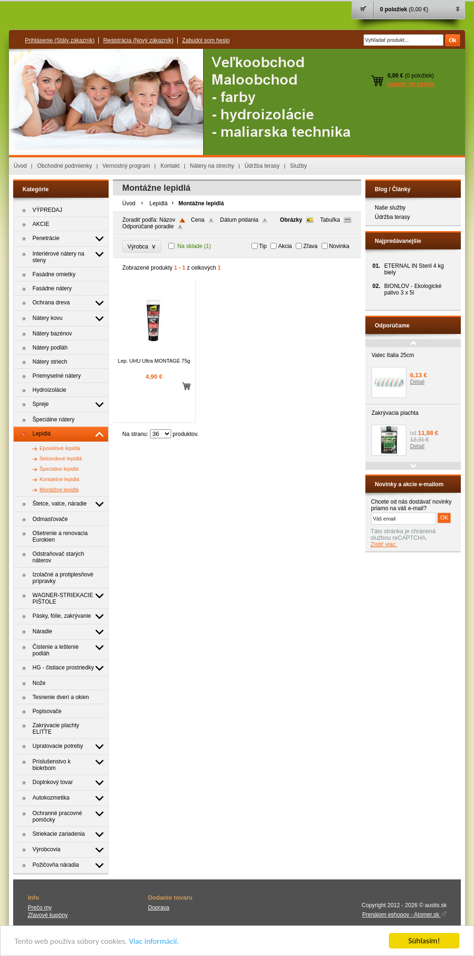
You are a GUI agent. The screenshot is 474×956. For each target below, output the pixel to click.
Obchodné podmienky (64, 166)
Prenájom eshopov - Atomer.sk (404, 914)
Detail (417, 382)
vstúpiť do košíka (410, 84)
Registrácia (138, 40)
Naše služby (390, 207)
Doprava (158, 907)
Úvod (20, 166)
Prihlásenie (60, 40)
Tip (263, 246)
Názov (167, 220)
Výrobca (141, 246)
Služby (298, 166)
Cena (198, 220)
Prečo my (40, 907)
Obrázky (291, 220)
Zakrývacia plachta (395, 413)
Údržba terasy (262, 166)
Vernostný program (126, 166)
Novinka (339, 246)
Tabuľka (330, 220)
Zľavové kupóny (48, 915)
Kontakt (170, 166)
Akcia (285, 246)
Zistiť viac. (384, 544)
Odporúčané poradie (148, 226)
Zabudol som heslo (205, 40)
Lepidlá (159, 203)
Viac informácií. (154, 942)
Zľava (310, 246)
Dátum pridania (239, 220)
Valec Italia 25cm (392, 355)
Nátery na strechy (212, 166)
